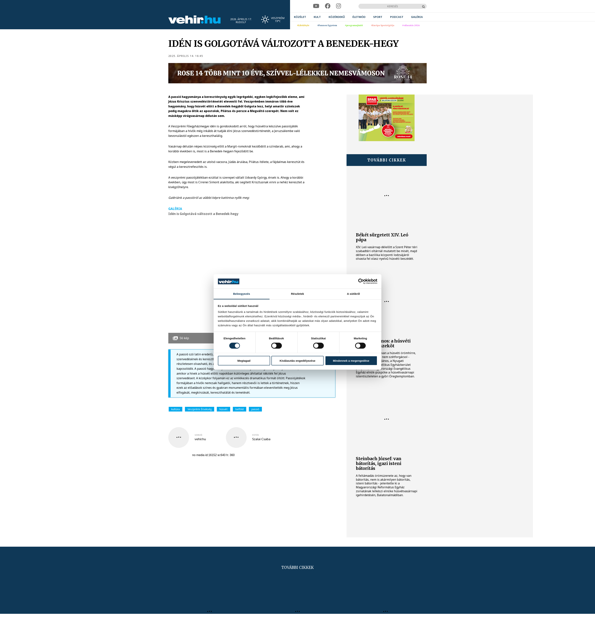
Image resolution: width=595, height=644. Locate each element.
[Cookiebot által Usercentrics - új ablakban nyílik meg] (361, 281)
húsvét (223, 409)
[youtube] (316, 6)
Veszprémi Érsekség (200, 409)
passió (255, 409)
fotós (255, 435)
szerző (198, 435)
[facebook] (327, 6)
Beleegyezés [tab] (241, 293)
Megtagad (243, 360)
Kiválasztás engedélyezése (297, 360)
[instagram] (338, 6)
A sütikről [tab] (353, 293)
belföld (239, 409)
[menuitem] (300, 16)
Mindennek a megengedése (351, 360)
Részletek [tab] (297, 293)
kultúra (175, 409)
